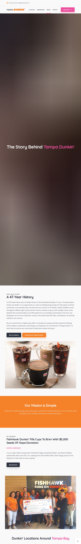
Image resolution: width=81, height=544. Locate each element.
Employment (41, 9)
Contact (55, 9)
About (48, 9)
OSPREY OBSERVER (14, 448)
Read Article (13, 465)
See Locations (14, 335)
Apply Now (67, 10)
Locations (32, 9)
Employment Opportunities (34, 335)
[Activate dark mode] (78, 541)
